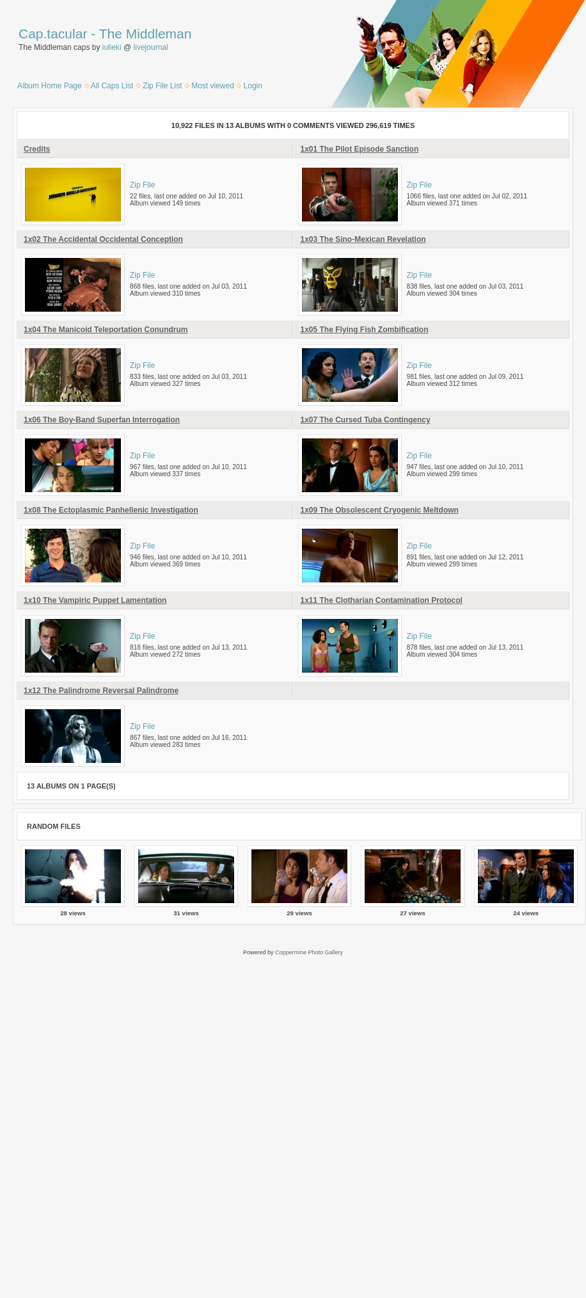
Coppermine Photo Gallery (309, 952)
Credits (37, 149)
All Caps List (112, 85)
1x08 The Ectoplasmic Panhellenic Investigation (111, 510)
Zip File (142, 184)
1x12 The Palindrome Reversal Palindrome (101, 690)
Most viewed (212, 85)
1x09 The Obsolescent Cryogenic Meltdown (380, 510)
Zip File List (162, 85)
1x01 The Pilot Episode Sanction (360, 149)
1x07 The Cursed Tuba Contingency (366, 419)
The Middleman (145, 33)
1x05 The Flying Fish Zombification (365, 329)
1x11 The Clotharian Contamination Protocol (382, 600)
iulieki (112, 47)
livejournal (151, 47)
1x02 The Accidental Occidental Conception (103, 239)
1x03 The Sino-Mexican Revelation (363, 239)
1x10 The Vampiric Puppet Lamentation (95, 600)
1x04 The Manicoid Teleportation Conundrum (105, 329)
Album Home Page (49, 85)
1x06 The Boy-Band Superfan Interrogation (102, 419)
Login (253, 85)
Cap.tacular (53, 33)
